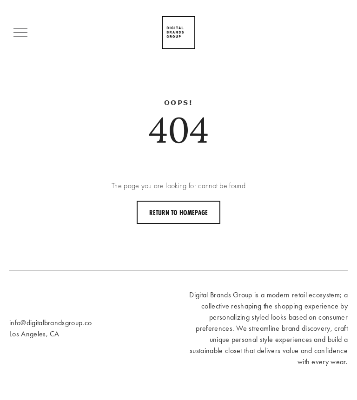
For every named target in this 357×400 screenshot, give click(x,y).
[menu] (20, 32)
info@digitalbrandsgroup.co (50, 322)
